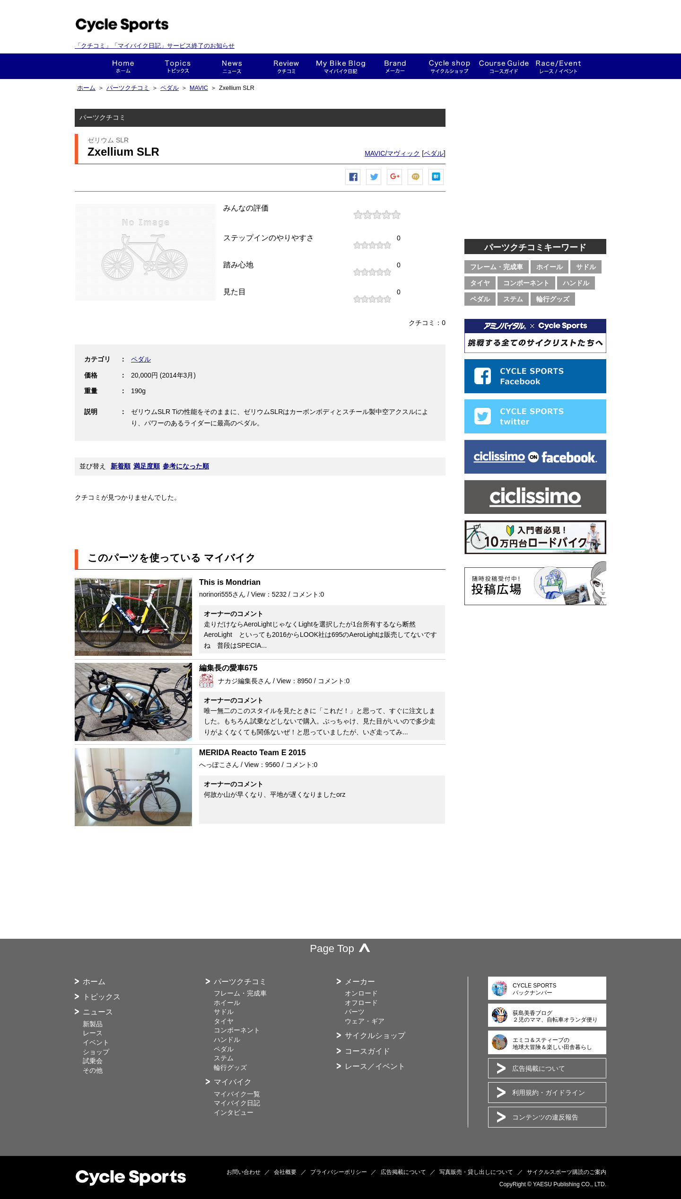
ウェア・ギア (364, 1021)
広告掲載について (538, 1068)
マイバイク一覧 (237, 1094)
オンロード (361, 993)
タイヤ (480, 283)
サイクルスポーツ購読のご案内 (566, 1172)
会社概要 (285, 1172)
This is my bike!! (341, 66)
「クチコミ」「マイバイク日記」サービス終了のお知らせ (155, 45)
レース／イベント (375, 1066)
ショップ (449, 66)
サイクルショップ (375, 1035)
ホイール (549, 267)
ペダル (169, 88)
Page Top (332, 948)
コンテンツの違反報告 (545, 1117)
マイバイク (233, 1082)
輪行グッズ (552, 299)
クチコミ (286, 66)
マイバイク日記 (237, 1103)
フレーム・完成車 (496, 267)
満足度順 (146, 466)
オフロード (361, 1002)
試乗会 (93, 1061)
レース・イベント (558, 66)
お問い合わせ (244, 1172)
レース (93, 1033)
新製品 (93, 1024)
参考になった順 (186, 466)
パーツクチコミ (127, 88)
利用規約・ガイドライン (548, 1092)
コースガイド (504, 66)
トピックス (177, 66)
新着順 (121, 466)
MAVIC (199, 88)
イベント (96, 1042)
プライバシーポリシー (338, 1172)
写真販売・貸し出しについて (476, 1172)
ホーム (123, 66)
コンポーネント (526, 283)
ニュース (232, 66)
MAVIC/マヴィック (392, 153)
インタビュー (233, 1112)
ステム (513, 299)
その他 (93, 1070)
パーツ (355, 1011)
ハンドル (576, 283)
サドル (586, 267)
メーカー (395, 66)
